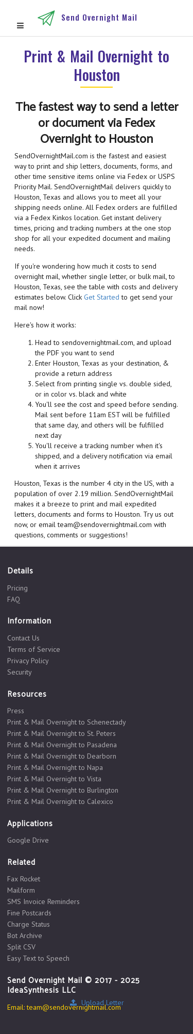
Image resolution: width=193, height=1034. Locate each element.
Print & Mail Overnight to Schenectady (66, 722)
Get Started (101, 297)
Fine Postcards (29, 912)
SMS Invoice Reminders (43, 901)
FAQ (13, 599)
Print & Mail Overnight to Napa (55, 767)
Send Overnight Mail (99, 17)
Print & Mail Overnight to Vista (54, 778)
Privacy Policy (28, 660)
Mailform (21, 890)
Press (15, 711)
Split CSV (21, 946)
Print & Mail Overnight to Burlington (62, 790)
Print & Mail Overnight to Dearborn (61, 756)
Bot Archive (24, 935)
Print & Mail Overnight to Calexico (60, 801)
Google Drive (28, 840)
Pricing (17, 588)
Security (19, 671)
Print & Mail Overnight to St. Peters (61, 733)
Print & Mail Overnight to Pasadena (62, 744)
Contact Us (23, 638)
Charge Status (28, 924)
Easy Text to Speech (38, 958)
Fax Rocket (23, 879)
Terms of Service (33, 649)
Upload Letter (96, 1002)
